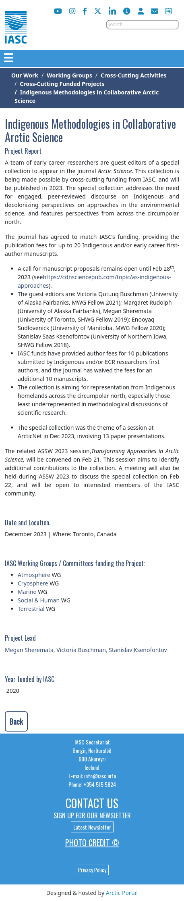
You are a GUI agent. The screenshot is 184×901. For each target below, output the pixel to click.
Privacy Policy (92, 870)
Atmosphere (34, 575)
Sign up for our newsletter (92, 815)
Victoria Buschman (81, 650)
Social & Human (39, 600)
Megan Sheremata (29, 650)
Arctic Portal (122, 893)
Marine (27, 592)
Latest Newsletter (92, 827)
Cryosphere (33, 583)
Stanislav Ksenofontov (138, 650)
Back (16, 721)
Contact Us (92, 803)
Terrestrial (31, 609)
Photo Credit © (92, 842)
